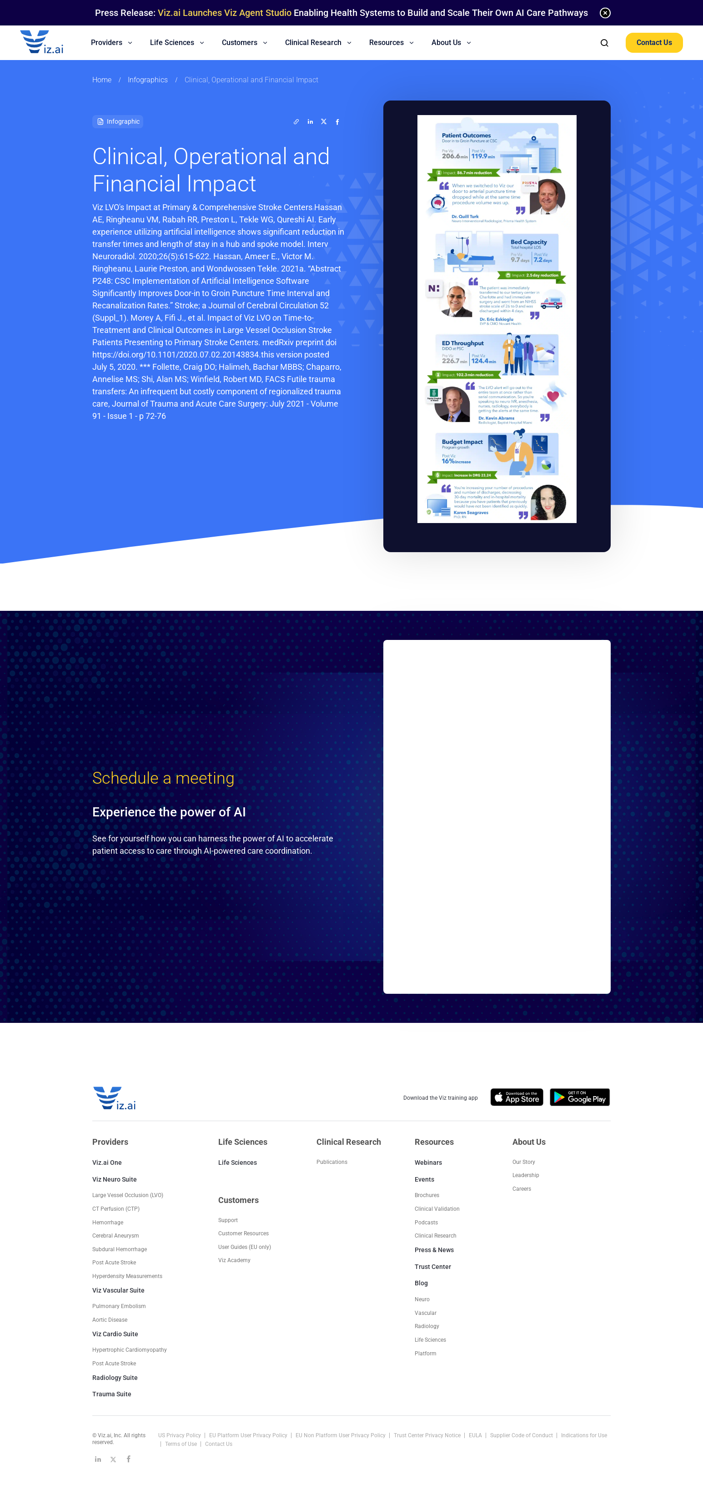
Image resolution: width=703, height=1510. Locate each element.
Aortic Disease (109, 1320)
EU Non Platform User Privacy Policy (341, 1435)
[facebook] (337, 121)
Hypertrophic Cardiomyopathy (129, 1350)
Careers (521, 1189)
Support (228, 1220)
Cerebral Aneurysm (115, 1236)
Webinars (428, 1162)
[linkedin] (310, 121)
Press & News (434, 1249)
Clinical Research (436, 1236)
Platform (426, 1353)
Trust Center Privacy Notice (428, 1435)
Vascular (426, 1313)
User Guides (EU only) (244, 1247)
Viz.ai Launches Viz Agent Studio (224, 12)
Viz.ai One (107, 1162)
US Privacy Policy (180, 1435)
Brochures (427, 1195)
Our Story (523, 1162)
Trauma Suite (111, 1394)
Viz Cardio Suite (115, 1334)
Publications (331, 1162)
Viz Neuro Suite (114, 1179)
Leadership (525, 1175)
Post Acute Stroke (114, 1262)
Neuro (422, 1299)
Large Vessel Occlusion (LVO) (127, 1195)
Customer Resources (243, 1233)
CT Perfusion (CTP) (116, 1209)
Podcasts (426, 1222)
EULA (476, 1435)
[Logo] (51, 42)
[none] (605, 12)
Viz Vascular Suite (118, 1290)
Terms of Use (181, 1444)
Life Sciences (237, 1162)
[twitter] (296, 121)
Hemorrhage (107, 1222)
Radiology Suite (115, 1377)
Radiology (427, 1326)
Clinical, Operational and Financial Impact (251, 80)
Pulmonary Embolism (119, 1306)
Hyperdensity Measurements (127, 1276)
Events (424, 1179)
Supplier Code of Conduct (522, 1435)
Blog (421, 1283)
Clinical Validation (437, 1209)
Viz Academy (234, 1260)
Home (101, 80)
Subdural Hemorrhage (119, 1249)
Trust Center (433, 1266)
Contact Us (654, 42)
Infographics (148, 80)
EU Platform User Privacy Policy (249, 1435)
